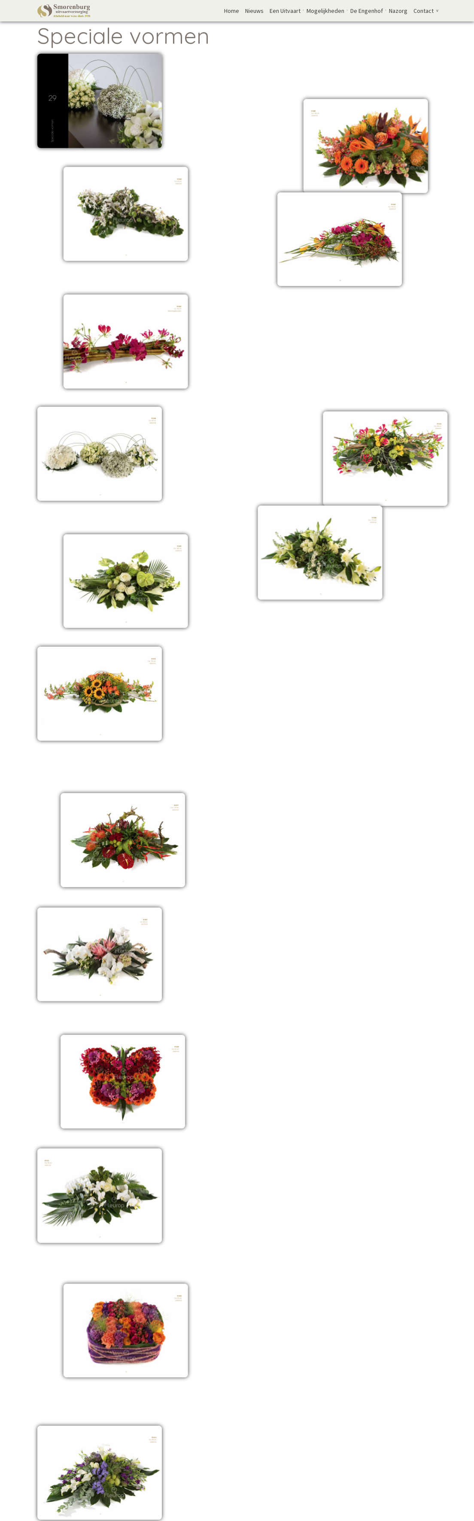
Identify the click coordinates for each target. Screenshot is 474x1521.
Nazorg (398, 11)
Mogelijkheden (325, 11)
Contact (423, 11)
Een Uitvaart (285, 11)
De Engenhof (366, 11)
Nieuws (254, 11)
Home (231, 11)
